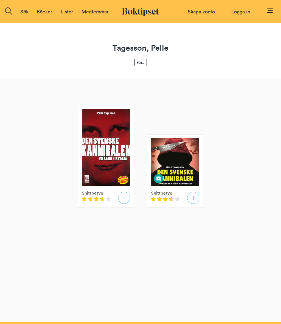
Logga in (240, 11)
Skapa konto (201, 11)
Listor (67, 11)
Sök (24, 11)
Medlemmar (95, 11)
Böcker (44, 11)
